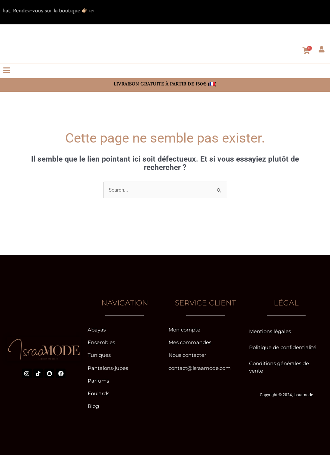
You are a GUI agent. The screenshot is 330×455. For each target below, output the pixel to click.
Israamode (303, 393)
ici (101, 10)
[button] (165, 71)
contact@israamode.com (200, 367)
